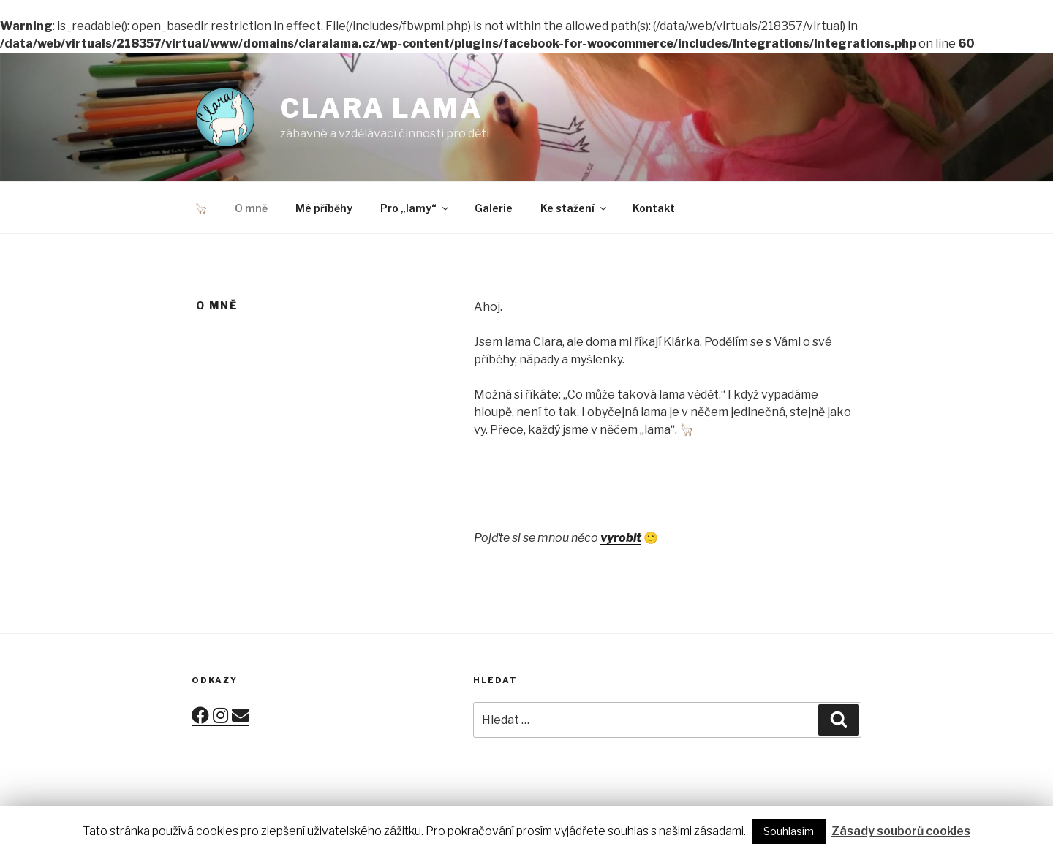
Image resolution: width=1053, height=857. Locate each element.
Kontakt (654, 208)
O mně (251, 208)
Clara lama (381, 108)
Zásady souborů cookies (900, 831)
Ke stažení (574, 208)
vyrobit (620, 538)
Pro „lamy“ (415, 208)
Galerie (494, 208)
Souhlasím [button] (788, 831)
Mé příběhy (323, 208)
